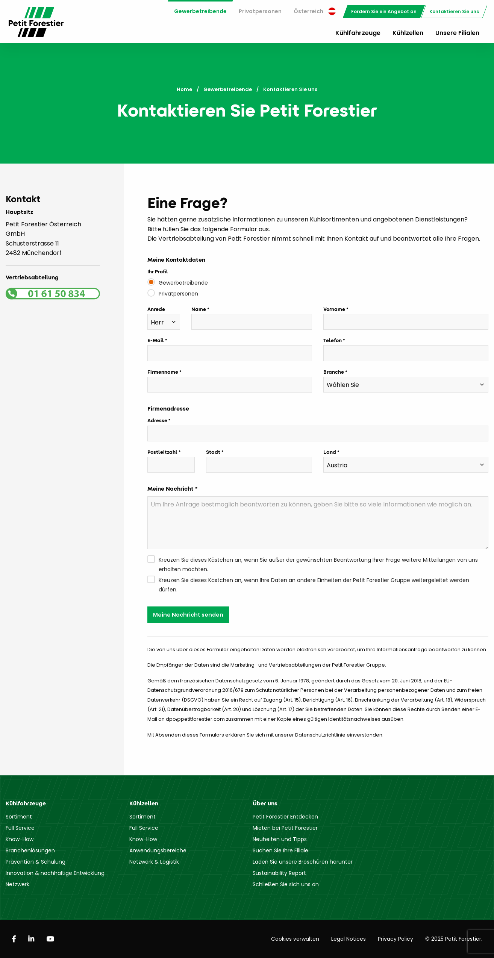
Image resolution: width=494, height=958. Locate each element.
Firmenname (162, 371)
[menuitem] (200, 11)
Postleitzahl (162, 452)
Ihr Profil (157, 271)
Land (329, 452)
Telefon (332, 340)
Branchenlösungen (30, 850)
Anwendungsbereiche (157, 850)
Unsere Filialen (457, 33)
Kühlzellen (407, 33)
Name (198, 309)
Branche (333, 371)
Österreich (315, 11)
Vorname (334, 309)
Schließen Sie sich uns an (286, 884)
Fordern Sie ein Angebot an (384, 11)
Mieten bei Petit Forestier (285, 828)
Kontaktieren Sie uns (454, 11)
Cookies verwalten (295, 939)
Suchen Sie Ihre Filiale (280, 850)
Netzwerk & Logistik (154, 862)
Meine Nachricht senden (188, 614)
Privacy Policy (395, 939)
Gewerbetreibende (200, 11)
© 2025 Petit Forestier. (453, 939)
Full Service (20, 828)
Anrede (156, 309)
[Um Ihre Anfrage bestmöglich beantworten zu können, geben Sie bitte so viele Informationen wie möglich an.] (318, 522)
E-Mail (155, 340)
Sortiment (19, 816)
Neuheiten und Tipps (280, 839)
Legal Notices (348, 939)
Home (184, 89)
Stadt (213, 452)
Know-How (19, 839)
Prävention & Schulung (35, 862)
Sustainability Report (279, 873)
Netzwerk (17, 884)
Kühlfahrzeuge (357, 33)
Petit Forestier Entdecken (285, 816)
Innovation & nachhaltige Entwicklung (55, 873)
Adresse (157, 420)
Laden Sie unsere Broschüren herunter (303, 862)
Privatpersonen (260, 11)
